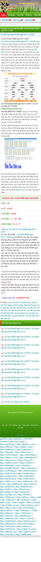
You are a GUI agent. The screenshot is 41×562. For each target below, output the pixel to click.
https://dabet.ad (6, 491)
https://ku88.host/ (24, 449)
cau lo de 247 (13, 302)
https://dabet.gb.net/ (28, 457)
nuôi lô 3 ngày (6, 305)
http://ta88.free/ (8, 499)
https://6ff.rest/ (24, 494)
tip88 (39, 497)
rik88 (28, 502)
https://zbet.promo (22, 491)
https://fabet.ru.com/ (8, 507)
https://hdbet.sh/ (6, 513)
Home (3, 15)
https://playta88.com (24, 486)
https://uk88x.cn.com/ (24, 446)
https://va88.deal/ (26, 476)
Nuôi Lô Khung (29, 305)
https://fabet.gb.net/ (8, 523)
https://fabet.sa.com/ (27, 531)
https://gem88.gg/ (7, 444)
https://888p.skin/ (7, 497)
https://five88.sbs (6, 486)
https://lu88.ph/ (6, 446)
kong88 (21, 502)
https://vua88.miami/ (8, 476)
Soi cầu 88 (12, 310)
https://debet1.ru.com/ (9, 457)
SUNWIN (3, 441)
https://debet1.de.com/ (26, 529)
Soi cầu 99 (22, 310)
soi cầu (12, 307)
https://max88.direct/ (26, 473)
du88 (2, 502)
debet (33, 497)
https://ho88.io (6, 489)
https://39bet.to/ (24, 526)
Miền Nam (30, 20)
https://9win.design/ (26, 523)
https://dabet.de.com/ (26, 521)
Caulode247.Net (22, 297)
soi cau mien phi (18, 315)
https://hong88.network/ (9, 468)
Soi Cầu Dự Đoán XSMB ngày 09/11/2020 (18, 34)
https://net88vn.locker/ (9, 462)
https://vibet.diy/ (23, 465)
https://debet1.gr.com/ (10, 505)
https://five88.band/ (8, 521)
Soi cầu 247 (21, 307)
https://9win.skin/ (7, 534)
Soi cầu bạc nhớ (33, 310)
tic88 (8, 502)
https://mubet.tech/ (28, 468)
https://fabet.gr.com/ (8, 460)
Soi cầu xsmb (30, 315)
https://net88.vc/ (6, 510)
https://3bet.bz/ (6, 515)
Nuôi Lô (29, 15)
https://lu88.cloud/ (7, 526)
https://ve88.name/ (25, 481)
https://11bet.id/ (27, 518)
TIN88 (34, 510)
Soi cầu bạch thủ (7, 313)
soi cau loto (30, 313)
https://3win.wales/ (17, 441)
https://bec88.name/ (8, 478)
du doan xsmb (25, 302)
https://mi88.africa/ (8, 473)
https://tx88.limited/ (28, 454)
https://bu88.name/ (26, 478)
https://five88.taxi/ (7, 449)
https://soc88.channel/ (9, 454)
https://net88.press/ (24, 534)
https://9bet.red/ (6, 452)
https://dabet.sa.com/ (29, 505)
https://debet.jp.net (14, 484)
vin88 (14, 502)
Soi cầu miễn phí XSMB (15, 28)
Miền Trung (18, 20)
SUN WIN (28, 439)
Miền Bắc (6, 20)
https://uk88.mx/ (15, 439)
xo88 (34, 499)
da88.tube (20, 435)
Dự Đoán (11, 15)
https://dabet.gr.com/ (8, 531)
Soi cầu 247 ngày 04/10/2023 (16, 401)
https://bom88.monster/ (27, 470)
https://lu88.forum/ (7, 529)
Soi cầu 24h (31, 307)
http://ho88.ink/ (23, 499)
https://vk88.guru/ (23, 510)
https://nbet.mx (30, 484)
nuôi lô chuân (18, 305)
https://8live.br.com (21, 489)
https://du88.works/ (23, 452)
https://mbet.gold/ (7, 465)
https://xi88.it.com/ (8, 481)
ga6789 (3, 439)
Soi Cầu (20, 15)
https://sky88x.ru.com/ (26, 444)
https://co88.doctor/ (23, 513)
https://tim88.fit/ (26, 462)
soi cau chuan (19, 313)
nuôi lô (34, 302)
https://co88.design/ (8, 470)
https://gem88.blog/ (23, 515)
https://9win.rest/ (25, 460)
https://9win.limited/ (26, 507)
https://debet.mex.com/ (9, 518)
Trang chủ (4, 28)
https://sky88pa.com (8, 494)
